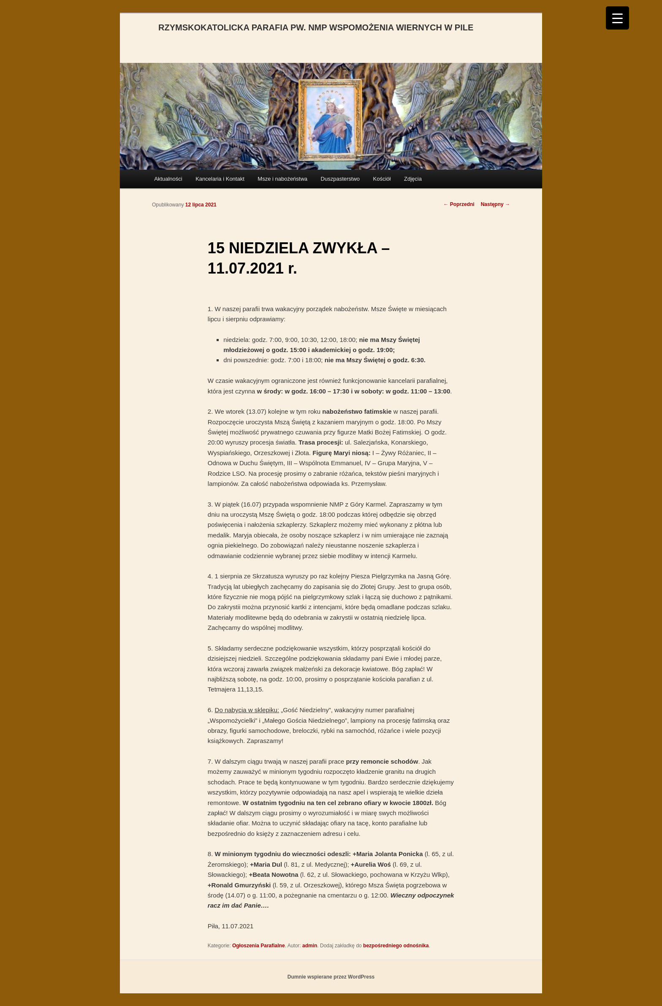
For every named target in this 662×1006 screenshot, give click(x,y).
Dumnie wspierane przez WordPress (331, 977)
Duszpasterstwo (340, 179)
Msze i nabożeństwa (282, 179)
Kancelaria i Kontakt (219, 179)
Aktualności (168, 179)
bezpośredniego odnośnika (396, 946)
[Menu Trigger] (617, 18)
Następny (495, 204)
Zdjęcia (413, 179)
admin (309, 946)
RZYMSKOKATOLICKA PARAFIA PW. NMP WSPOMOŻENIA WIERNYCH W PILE (315, 27)
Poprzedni (458, 204)
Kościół (382, 179)
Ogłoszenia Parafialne (258, 946)
